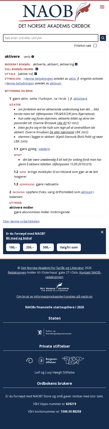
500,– (47, 247)
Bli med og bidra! (19, 238)
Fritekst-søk (85, 45)
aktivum (55, 83)
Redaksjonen (17, 272)
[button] (54, 64)
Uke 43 (62, 123)
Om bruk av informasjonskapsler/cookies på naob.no (54, 296)
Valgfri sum (69, 247)
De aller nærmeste (62, 132)
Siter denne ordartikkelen (21, 221)
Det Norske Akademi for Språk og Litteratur (52, 268)
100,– (13, 247)
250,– (30, 247)
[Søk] (103, 38)
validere (44, 149)
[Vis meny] (102, 7)
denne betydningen (39, 78)
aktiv (72, 78)
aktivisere (80, 98)
